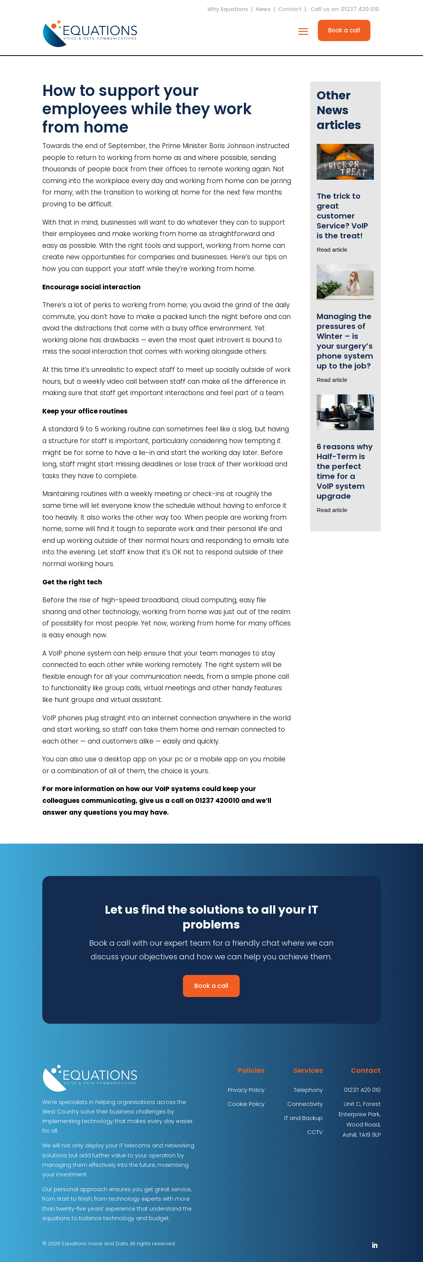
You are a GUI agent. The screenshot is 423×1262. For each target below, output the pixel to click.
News (263, 9)
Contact (289, 9)
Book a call (344, 30)
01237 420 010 (362, 1090)
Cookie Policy (246, 1104)
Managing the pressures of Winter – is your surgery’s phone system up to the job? (345, 341)
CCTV (315, 1132)
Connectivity (305, 1104)
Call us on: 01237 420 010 (346, 9)
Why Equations (227, 9)
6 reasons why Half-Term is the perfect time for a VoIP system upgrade (345, 471)
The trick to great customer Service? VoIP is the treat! (342, 216)
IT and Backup (303, 1118)
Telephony (308, 1090)
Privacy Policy (246, 1090)
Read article (332, 249)
